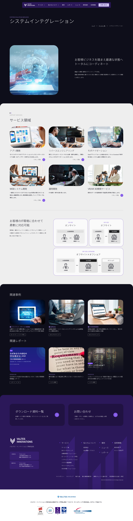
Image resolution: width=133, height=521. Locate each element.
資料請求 (85, 5)
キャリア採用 (118, 450)
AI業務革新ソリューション (69, 453)
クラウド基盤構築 (67, 462)
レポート (69, 5)
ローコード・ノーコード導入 (70, 456)
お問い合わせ (103, 5)
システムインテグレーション (70, 459)
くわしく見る (39, 159)
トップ (93, 26)
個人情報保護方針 (86, 476)
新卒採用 (117, 447)
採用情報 (93, 5)
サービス (41, 5)
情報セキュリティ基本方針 (100, 476)
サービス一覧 (102, 26)
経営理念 (85, 447)
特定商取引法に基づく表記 (116, 476)
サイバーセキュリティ (68, 465)
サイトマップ (69, 476)
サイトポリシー (60, 476)
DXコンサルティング (67, 450)
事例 (63, 5)
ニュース (77, 5)
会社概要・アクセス (89, 450)
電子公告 (77, 476)
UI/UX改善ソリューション (69, 468)
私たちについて (53, 5)
